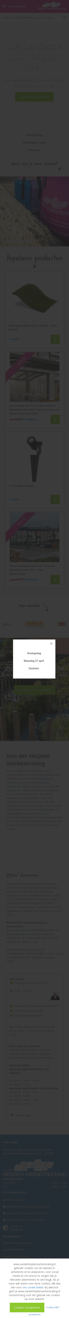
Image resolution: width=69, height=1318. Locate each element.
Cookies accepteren (27, 1307)
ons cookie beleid (32, 1287)
